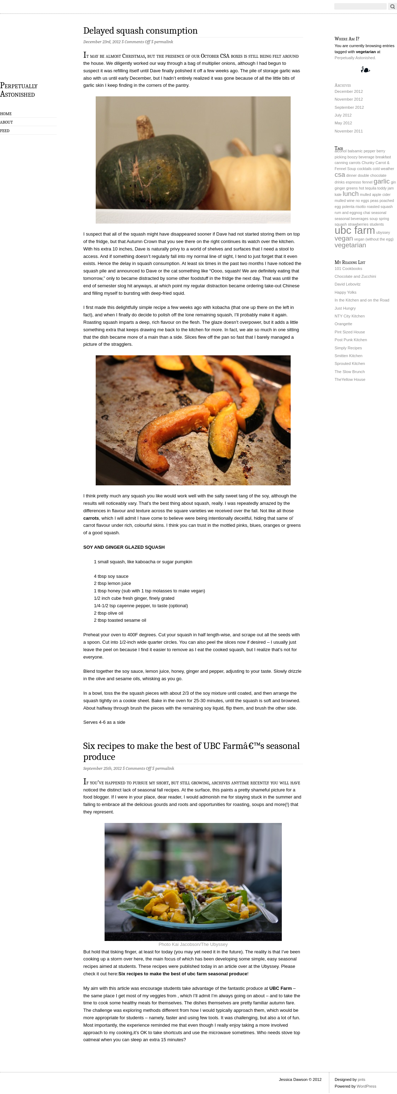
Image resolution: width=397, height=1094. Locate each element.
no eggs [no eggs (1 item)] (362, 200)
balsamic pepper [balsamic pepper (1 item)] (361, 151)
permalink (163, 41)
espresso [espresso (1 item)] (353, 182)
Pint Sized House (350, 332)
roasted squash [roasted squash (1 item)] (380, 206)
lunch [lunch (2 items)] (351, 193)
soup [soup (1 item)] (374, 218)
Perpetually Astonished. (355, 58)
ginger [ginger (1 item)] (340, 188)
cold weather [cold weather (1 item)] (383, 169)
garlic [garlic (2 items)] (382, 181)
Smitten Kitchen (348, 356)
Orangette (343, 324)
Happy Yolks (346, 292)
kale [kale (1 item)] (338, 194)
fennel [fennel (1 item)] (367, 182)
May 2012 (343, 123)
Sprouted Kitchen (350, 363)
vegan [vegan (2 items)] (344, 238)
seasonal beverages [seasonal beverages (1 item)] (351, 218)
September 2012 (349, 107)
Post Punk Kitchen (351, 340)
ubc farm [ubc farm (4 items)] (355, 230)
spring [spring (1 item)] (384, 218)
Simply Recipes (348, 348)
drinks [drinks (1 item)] (340, 182)
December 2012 (349, 91)
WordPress (366, 1086)
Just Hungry (345, 308)
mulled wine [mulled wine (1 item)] (344, 200)
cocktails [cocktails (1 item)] (364, 169)
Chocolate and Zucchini (355, 276)
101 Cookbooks (348, 268)
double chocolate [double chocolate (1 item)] (372, 175)
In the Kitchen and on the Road (362, 300)
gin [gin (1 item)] (393, 182)
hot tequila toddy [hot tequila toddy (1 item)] (372, 188)
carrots (91, 518)
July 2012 (343, 115)
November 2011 (349, 131)
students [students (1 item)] (377, 224)
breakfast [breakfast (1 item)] (383, 157)
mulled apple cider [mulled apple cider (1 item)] (375, 194)
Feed (5, 130)
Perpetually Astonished (19, 89)
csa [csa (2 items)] (340, 174)
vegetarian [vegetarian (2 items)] (350, 245)
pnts (361, 1079)
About (6, 122)
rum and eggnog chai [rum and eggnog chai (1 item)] (352, 212)
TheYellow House (350, 379)
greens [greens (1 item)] (352, 188)
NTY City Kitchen (350, 316)
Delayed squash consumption (140, 30)
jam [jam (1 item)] (391, 188)
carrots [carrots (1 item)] (354, 162)
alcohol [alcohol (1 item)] (341, 151)
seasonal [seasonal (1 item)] (378, 212)
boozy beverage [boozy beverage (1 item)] (360, 157)
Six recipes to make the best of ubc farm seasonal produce (182, 973)
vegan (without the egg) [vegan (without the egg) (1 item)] (373, 239)
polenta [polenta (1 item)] (348, 206)
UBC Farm (280, 988)
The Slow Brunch (350, 372)
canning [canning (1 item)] (341, 162)
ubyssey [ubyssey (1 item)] (383, 232)
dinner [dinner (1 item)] (351, 175)
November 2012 (349, 99)
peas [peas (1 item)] (374, 200)
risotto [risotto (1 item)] (361, 206)
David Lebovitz (347, 284)
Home (6, 113)
